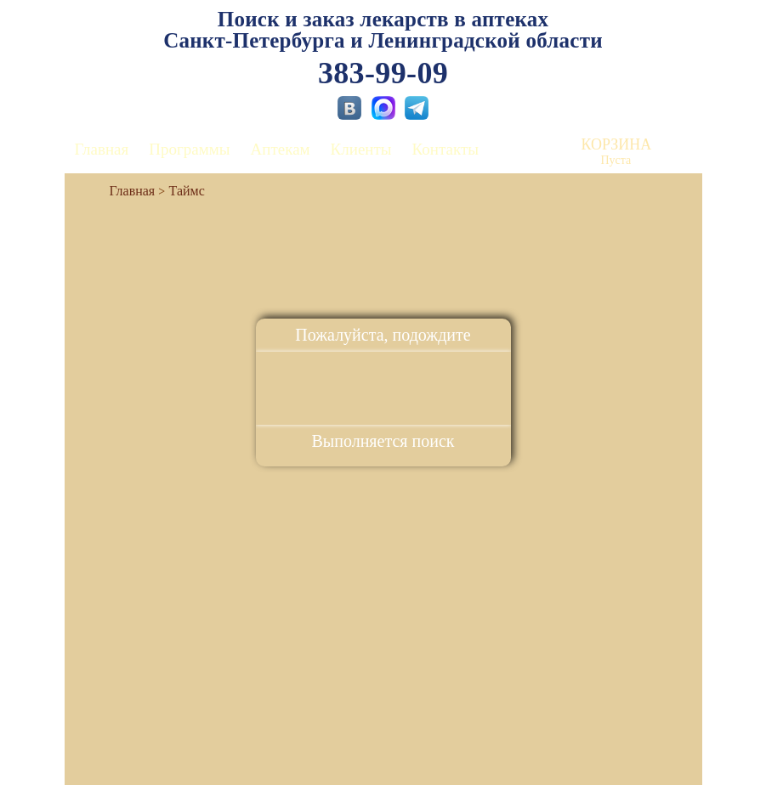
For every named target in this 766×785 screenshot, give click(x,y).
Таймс (187, 191)
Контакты (445, 149)
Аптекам (280, 149)
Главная (102, 149)
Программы (189, 149)
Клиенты (361, 149)
